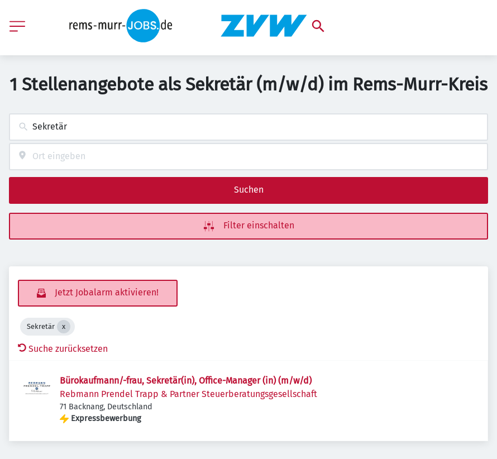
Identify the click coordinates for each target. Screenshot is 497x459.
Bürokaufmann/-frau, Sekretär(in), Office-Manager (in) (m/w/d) (186, 380)
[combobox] (248, 127)
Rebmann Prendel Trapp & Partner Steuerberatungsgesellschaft (188, 394)
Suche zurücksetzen (63, 348)
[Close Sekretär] (63, 326)
